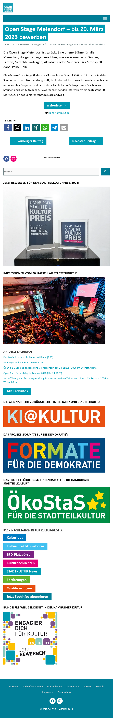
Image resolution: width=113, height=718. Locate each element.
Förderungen (17, 579)
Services (88, 686)
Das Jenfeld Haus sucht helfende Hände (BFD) (28, 357)
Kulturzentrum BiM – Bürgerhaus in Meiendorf (69, 44)
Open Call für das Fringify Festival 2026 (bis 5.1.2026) (32, 373)
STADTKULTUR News (22, 570)
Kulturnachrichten (21, 562)
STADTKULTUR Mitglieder (32, 44)
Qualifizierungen (19, 587)
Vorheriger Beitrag (28, 141)
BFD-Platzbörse (18, 554)
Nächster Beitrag (86, 141)
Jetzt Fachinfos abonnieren (27, 596)
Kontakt (100, 686)
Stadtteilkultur (99, 44)
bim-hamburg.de (59, 113)
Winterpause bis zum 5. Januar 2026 (23, 362)
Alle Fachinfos (17, 390)
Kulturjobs (15, 537)
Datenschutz (64, 692)
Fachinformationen (33, 686)
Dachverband (73, 686)
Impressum (48, 692)
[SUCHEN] (105, 172)
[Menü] (105, 19)
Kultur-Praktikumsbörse (25, 545)
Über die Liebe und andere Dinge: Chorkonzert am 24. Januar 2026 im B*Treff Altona (50, 368)
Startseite (14, 686)
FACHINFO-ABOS (52, 157)
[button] (8, 128)
